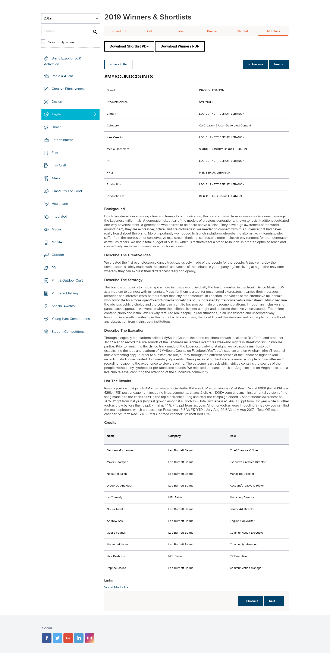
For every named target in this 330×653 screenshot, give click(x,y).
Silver (181, 31)
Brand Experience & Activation (62, 61)
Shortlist (242, 31)
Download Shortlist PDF (129, 46)
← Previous (255, 64)
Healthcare (60, 204)
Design (57, 101)
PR (54, 268)
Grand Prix (119, 31)
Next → (279, 64)
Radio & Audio (62, 76)
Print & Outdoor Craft (67, 280)
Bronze (212, 31)
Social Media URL (117, 587)
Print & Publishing (65, 293)
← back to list (118, 64)
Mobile (57, 242)
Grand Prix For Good (67, 191)
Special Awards (63, 306)
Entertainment (62, 140)
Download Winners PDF (180, 46)
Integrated (59, 216)
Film (55, 152)
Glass (56, 178)
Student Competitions (68, 331)
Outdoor (58, 255)
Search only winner (61, 42)
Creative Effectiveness (68, 89)
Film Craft (59, 165)
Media (56, 229)
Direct (56, 127)
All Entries (273, 31)
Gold (150, 31)
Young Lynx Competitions (71, 319)
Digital (57, 114)
